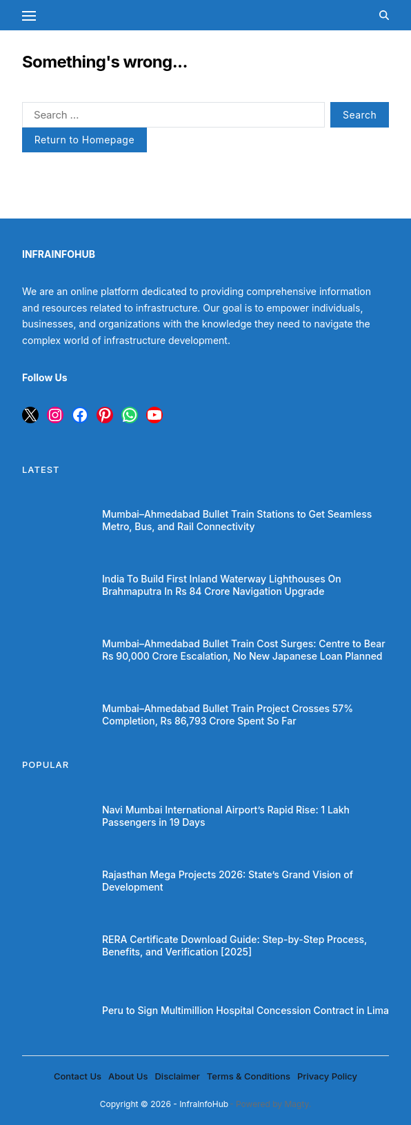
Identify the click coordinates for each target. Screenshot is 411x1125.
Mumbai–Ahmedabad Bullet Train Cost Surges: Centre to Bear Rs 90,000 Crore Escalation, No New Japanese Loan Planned (243, 650)
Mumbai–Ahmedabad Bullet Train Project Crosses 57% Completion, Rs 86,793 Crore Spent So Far (227, 714)
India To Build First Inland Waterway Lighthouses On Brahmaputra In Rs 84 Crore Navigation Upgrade (221, 585)
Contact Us (77, 1076)
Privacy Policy (327, 1076)
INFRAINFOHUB (58, 254)
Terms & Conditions (248, 1076)
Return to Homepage (84, 139)
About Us (128, 1076)
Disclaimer (176, 1076)
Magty (296, 1104)
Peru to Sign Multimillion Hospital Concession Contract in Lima (245, 1010)
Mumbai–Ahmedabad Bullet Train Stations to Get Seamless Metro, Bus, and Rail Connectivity (237, 520)
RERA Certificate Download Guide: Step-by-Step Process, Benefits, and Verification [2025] (234, 945)
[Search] (384, 15)
